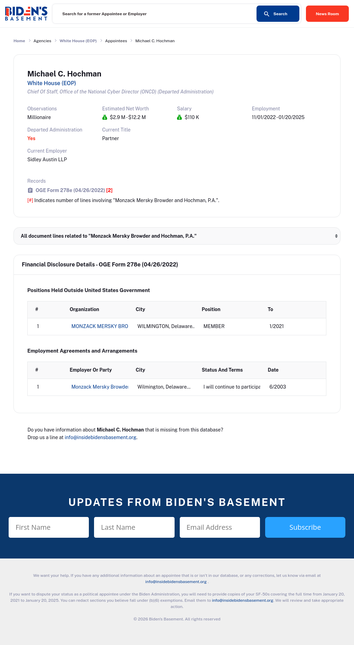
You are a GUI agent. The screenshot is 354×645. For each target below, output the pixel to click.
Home (19, 40)
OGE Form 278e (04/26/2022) (74, 190)
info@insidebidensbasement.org (100, 437)
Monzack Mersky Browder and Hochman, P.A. (122, 387)
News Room (327, 13)
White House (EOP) (78, 40)
